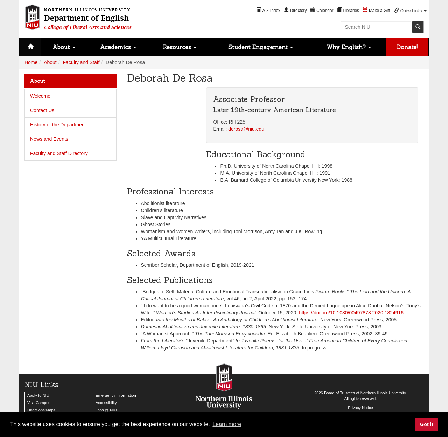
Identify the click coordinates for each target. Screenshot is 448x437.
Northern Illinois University (383, 393)
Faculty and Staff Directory (59, 153)
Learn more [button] (226, 424)
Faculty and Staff (81, 62)
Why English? (349, 46)
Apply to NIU (38, 395)
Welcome (40, 96)
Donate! (407, 46)
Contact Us (42, 110)
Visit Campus (38, 403)
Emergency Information (116, 395)
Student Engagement (260, 46)
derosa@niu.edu (246, 129)
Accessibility (106, 403)
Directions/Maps (41, 410)
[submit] (418, 27)
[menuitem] (268, 10)
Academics (118, 46)
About (63, 46)
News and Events (49, 139)
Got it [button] (426, 424)
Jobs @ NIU (106, 410)
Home (30, 62)
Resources (179, 46)
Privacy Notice (360, 407)
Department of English (88, 17)
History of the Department (58, 124)
